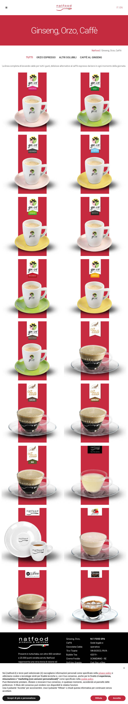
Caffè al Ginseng (91, 57)
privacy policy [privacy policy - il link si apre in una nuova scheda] (104, 673)
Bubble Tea (71, 654)
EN (121, 7)
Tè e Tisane (71, 651)
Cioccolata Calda (74, 647)
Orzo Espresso (46, 57)
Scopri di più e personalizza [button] (21, 698)
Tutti (29, 57)
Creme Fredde (73, 658)
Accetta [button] (117, 698)
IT (117, 7)
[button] (124, 668)
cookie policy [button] (87, 679)
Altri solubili (67, 57)
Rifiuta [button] (98, 698)
